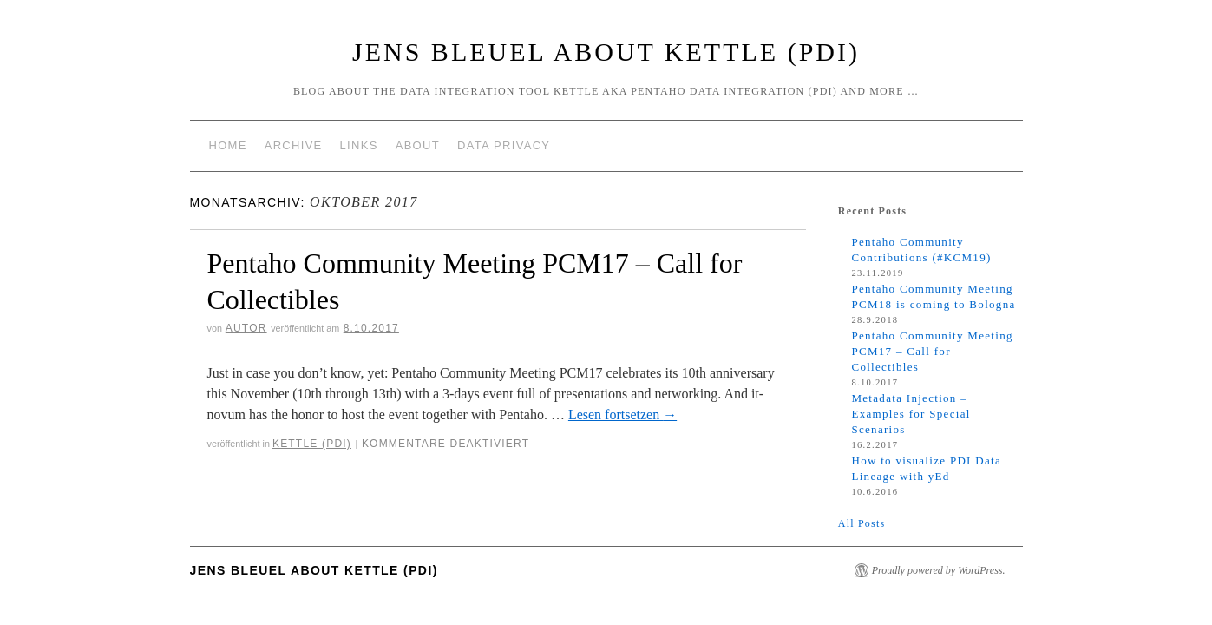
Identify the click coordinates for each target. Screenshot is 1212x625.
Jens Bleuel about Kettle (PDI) (606, 51)
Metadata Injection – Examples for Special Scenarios (910, 413)
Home (228, 145)
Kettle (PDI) (311, 444)
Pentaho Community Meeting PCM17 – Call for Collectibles (931, 351)
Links (359, 145)
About (418, 145)
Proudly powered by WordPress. (939, 570)
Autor (246, 328)
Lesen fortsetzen (622, 414)
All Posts (861, 523)
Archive (294, 145)
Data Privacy (503, 145)
